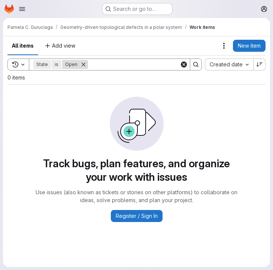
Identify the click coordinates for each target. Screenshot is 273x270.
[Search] (134, 64)
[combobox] (229, 64)
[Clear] (183, 64)
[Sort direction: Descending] (260, 64)
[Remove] (83, 64)
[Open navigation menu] (22, 9)
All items (23, 45)
